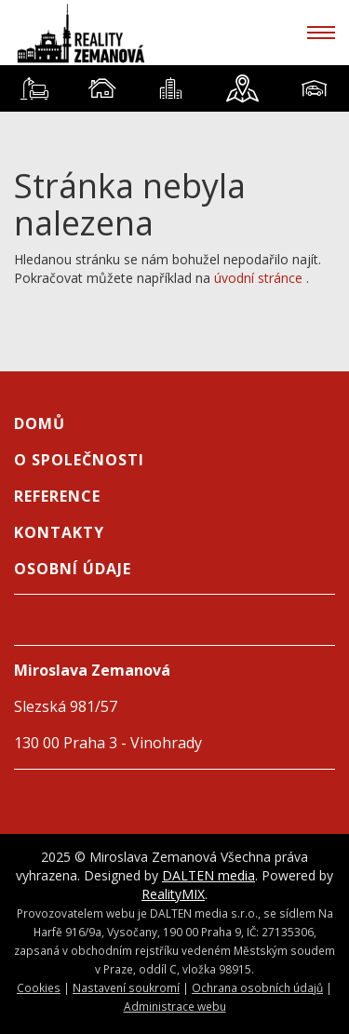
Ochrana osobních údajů (257, 987)
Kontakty (59, 532)
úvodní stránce (258, 278)
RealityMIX (173, 894)
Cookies (38, 987)
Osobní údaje (72, 568)
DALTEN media (208, 875)
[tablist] (174, 88)
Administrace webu (175, 1006)
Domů (39, 423)
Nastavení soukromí (126, 987)
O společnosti (79, 460)
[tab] (34, 88)
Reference (57, 496)
